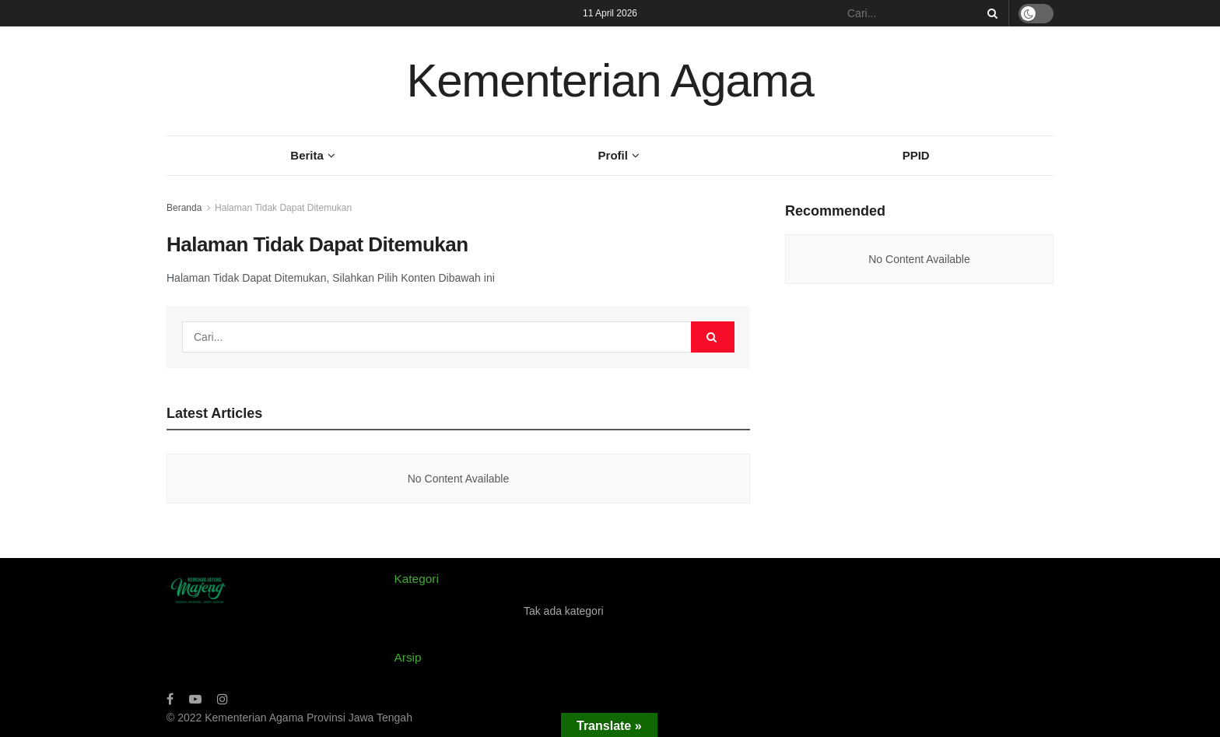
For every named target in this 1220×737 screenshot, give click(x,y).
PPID (916, 155)
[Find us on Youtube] (195, 699)
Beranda (184, 207)
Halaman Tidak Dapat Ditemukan (283, 207)
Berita (307, 155)
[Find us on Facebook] (170, 699)
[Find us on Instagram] (222, 699)
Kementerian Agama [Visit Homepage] (609, 80)
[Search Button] (990, 13)
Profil (613, 155)
